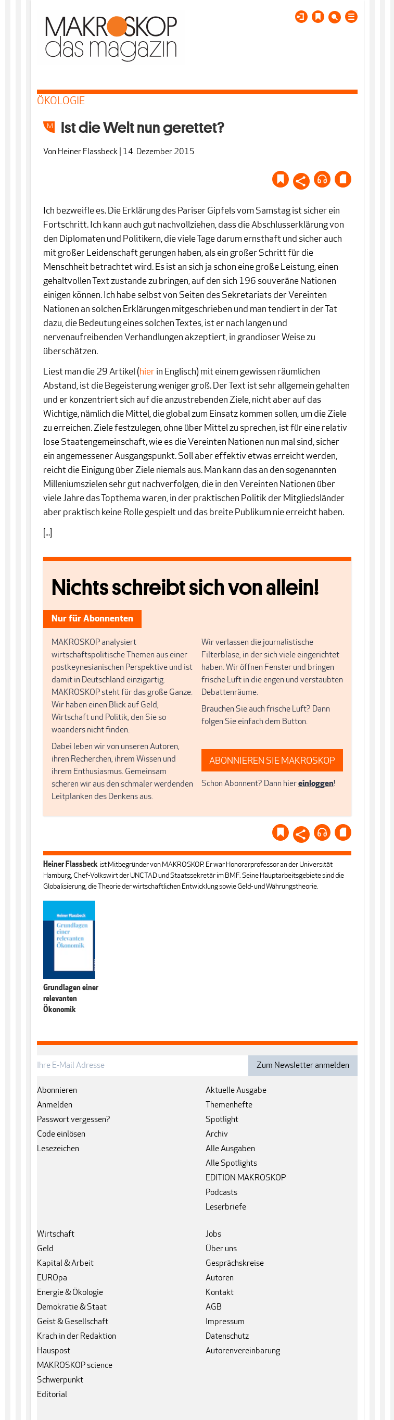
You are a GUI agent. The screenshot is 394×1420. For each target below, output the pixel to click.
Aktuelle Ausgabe (236, 1091)
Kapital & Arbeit (65, 1264)
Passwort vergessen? (73, 1120)
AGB (214, 1307)
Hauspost (53, 1351)
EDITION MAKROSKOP (246, 1178)
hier (147, 372)
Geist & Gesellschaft (72, 1322)
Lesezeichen (58, 1149)
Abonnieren (57, 1091)
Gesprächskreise (235, 1264)
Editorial (52, 1395)
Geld (45, 1249)
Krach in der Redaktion (76, 1336)
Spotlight (222, 1120)
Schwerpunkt (60, 1380)
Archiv (217, 1134)
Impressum (225, 1322)
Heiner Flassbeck (88, 152)
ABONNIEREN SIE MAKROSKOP (272, 761)
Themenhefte (229, 1105)
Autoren (220, 1278)
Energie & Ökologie (70, 1293)
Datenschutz (227, 1336)
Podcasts (221, 1193)
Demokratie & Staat (72, 1307)
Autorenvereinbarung (243, 1351)
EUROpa (52, 1278)
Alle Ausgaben (230, 1149)
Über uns (221, 1249)
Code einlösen (61, 1134)
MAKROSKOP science (74, 1366)
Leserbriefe (226, 1207)
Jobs (213, 1234)
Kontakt (220, 1293)
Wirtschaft (55, 1234)
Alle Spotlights (231, 1164)
